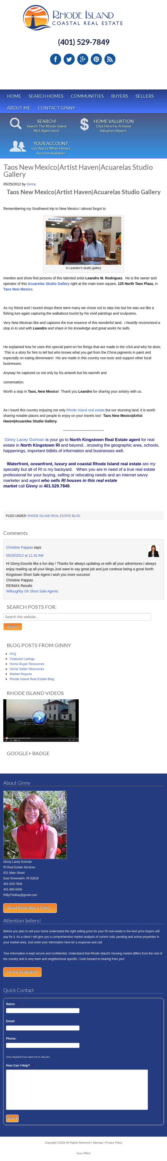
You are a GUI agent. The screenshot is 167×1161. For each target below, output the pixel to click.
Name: (12, 1004)
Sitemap (98, 1142)
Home (14, 96)
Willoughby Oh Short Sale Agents (32, 591)
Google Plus (82, 59)
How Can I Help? (19, 1065)
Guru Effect (83, 1153)
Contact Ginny (56, 108)
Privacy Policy (113, 1142)
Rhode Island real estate (85, 410)
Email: (12, 1021)
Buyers (119, 96)
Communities (87, 96)
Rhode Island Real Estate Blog (54, 516)
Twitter (69, 59)
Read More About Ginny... (30, 908)
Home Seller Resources (27, 669)
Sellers (145, 96)
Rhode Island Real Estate (83, 20)
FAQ (13, 654)
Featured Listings (22, 659)
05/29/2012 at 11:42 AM (25, 555)
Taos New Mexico (17, 289)
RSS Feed (109, 59)
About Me (18, 108)
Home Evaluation (22, 972)
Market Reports (21, 674)
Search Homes (46, 96)
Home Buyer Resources (27, 664)
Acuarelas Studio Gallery (49, 284)
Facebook (55, 59)
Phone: (11, 1038)
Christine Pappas (19, 547)
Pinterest (96, 59)
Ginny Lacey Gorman (25, 439)
